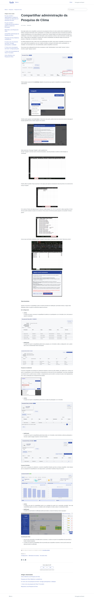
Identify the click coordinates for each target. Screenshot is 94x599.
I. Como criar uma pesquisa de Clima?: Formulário (12, 52)
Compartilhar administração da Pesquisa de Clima (12, 34)
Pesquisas (11, 9)
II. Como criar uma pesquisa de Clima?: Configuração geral (12, 48)
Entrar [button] (71, 2)
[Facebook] (21, 559)
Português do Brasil (80, 2)
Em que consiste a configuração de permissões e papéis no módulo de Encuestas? (12, 25)
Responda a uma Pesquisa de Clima (11, 30)
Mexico (6, 9)
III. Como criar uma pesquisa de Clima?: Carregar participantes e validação (11, 43)
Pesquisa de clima (18, 9)
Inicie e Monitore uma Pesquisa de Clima (10, 56)
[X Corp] (23, 559)
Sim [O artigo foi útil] (43, 567)
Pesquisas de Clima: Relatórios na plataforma (12, 38)
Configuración (24, 555)
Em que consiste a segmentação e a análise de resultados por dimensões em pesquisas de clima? (11, 18)
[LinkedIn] (25, 559)
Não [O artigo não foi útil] (50, 567)
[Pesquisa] (77, 9)
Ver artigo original (46, 550)
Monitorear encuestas (34, 555)
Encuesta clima (43, 555)
